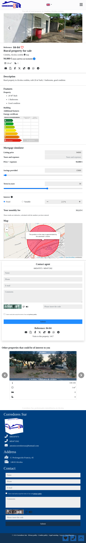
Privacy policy (33, 535)
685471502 (48, 268)
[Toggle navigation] (81, 4)
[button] (5, 375)
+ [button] (7, 226)
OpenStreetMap (70, 257)
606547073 (38, 268)
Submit (43, 322)
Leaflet (61, 257)
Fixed (8, 202)
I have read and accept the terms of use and (21, 314)
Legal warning (54, 535)
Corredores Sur (22, 535)
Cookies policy (43, 535)
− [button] (7, 230)
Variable (27, 202)
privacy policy (33, 314)
